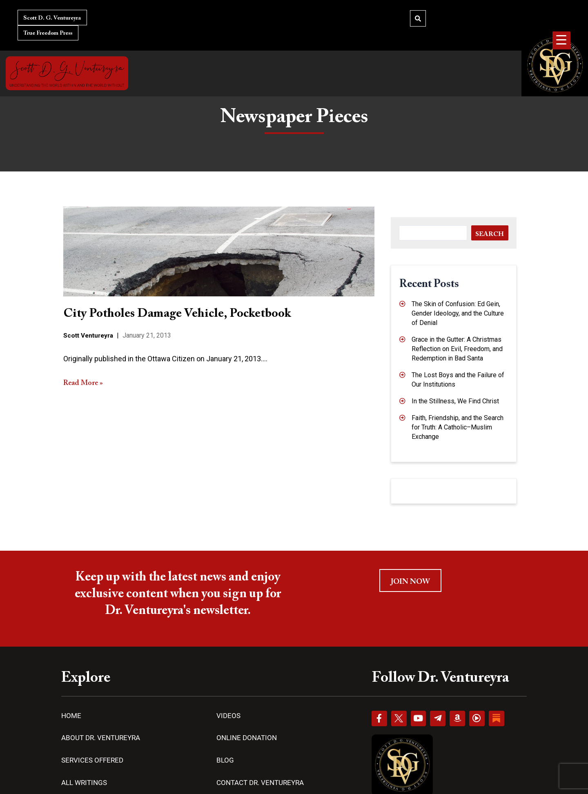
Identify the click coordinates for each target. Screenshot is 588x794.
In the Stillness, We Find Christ (455, 401)
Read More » (83, 383)
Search (489, 234)
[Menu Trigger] (561, 40)
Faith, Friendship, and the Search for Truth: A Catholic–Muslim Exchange (457, 427)
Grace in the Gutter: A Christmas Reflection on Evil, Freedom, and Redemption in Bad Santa (457, 349)
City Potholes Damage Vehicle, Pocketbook (177, 314)
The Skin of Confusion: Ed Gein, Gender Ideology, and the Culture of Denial (458, 313)
